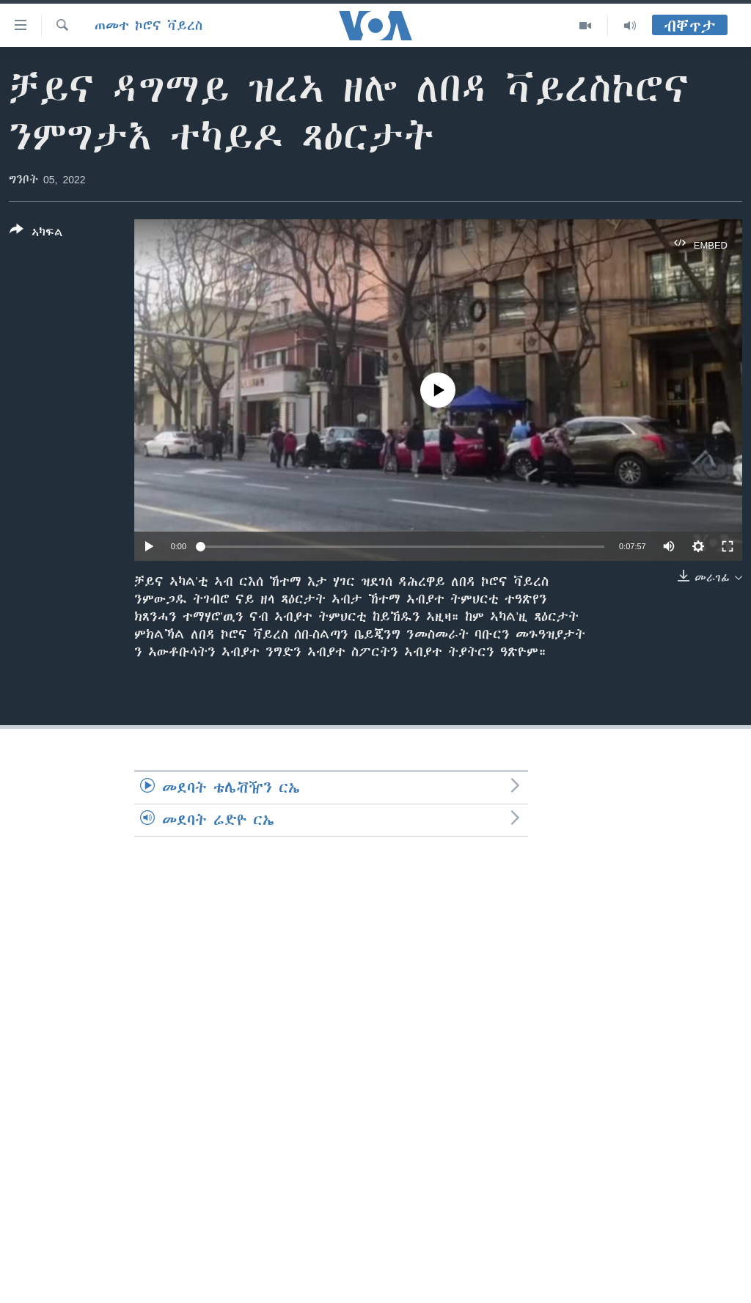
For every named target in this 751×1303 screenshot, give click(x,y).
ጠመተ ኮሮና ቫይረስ (148, 25)
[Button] (36, 234)
